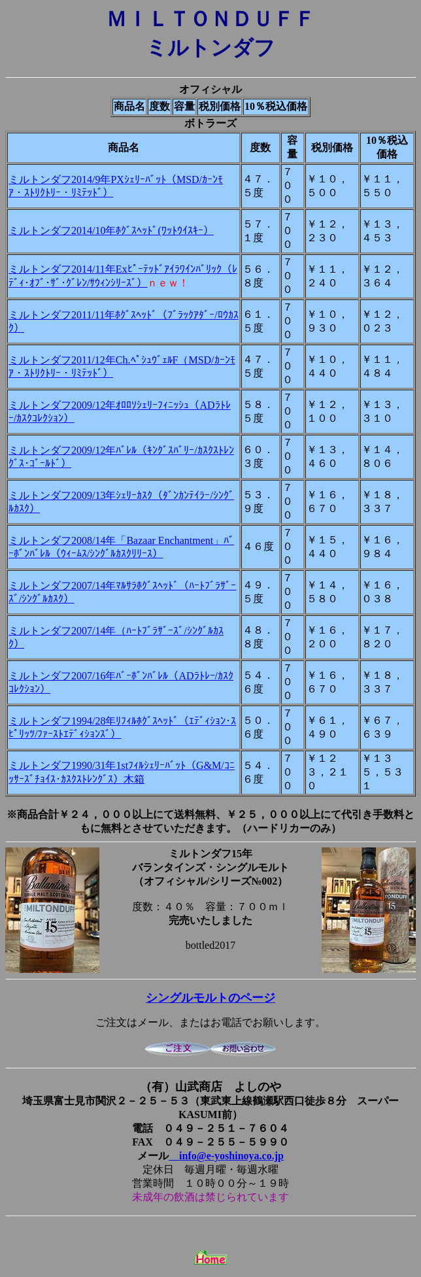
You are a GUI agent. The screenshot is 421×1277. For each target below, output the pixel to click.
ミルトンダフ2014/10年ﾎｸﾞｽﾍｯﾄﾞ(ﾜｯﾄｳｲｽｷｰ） (111, 230)
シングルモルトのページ (210, 997)
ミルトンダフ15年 (210, 853)
